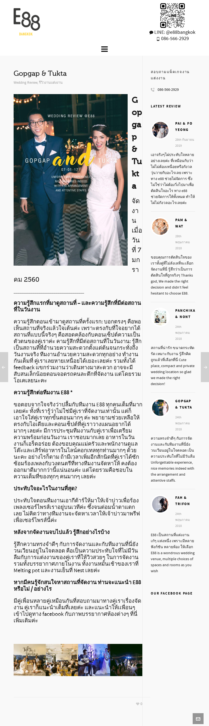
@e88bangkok (180, 32)
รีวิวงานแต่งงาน (51, 82)
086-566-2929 (174, 38)
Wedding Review (25, 82)
